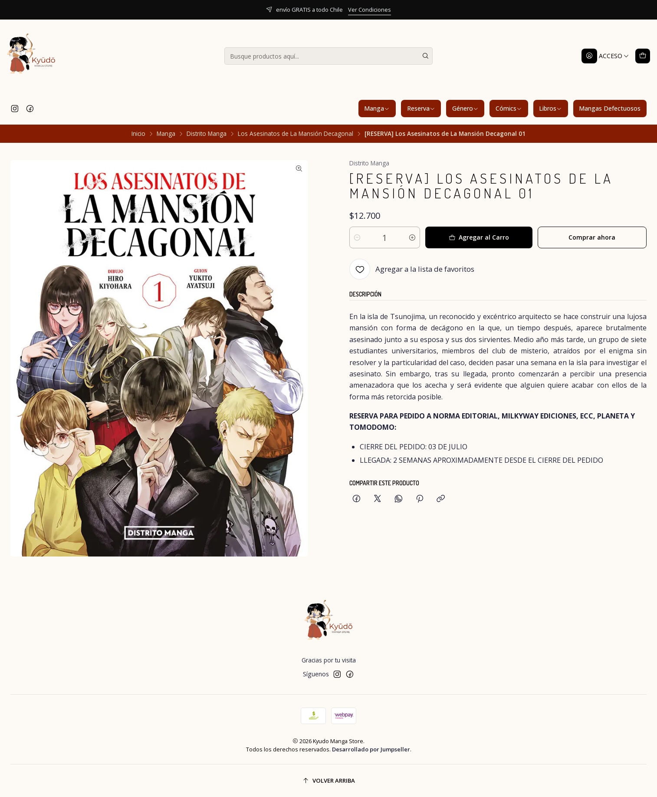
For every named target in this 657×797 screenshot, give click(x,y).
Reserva (421, 108)
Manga (377, 108)
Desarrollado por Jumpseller (371, 749)
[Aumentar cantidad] (412, 237)
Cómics (509, 108)
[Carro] (643, 56)
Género (465, 108)
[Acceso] (605, 56)
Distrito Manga (207, 134)
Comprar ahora (591, 237)
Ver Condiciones (369, 9)
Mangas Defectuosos (610, 108)
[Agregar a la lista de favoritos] (411, 269)
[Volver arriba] (328, 781)
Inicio (138, 134)
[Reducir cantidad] (357, 237)
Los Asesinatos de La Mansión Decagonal (295, 134)
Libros (550, 108)
